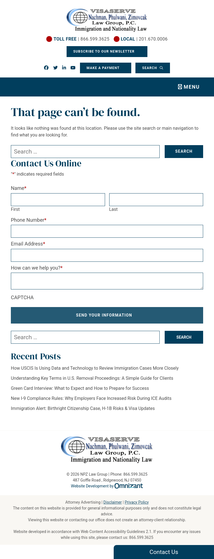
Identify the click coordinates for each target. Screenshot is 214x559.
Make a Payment (103, 68)
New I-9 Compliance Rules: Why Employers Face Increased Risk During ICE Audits (91, 398)
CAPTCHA (22, 297)
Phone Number (29, 220)
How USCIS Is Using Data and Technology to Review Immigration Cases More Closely (95, 368)
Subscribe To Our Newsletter (104, 51)
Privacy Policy (137, 502)
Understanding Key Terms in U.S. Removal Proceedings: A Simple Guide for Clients (92, 378)
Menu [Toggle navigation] (192, 87)
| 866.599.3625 (81, 39)
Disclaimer (112, 502)
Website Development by (107, 486)
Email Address (28, 244)
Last (113, 209)
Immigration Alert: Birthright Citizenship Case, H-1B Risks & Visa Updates (83, 408)
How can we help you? (37, 268)
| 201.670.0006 (144, 39)
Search (150, 68)
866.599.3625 (141, 537)
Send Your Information (104, 315)
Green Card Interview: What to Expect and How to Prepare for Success (80, 388)
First (15, 209)
